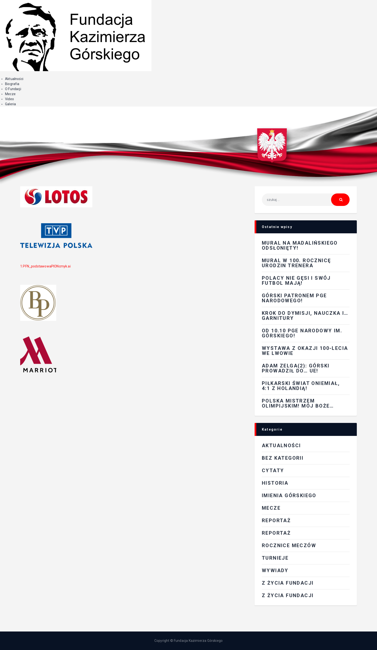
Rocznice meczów (289, 545)
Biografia (12, 84)
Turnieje (275, 558)
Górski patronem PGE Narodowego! (294, 298)
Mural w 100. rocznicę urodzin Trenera (296, 263)
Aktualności (14, 79)
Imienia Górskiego (289, 495)
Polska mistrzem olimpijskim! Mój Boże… (298, 403)
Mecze (10, 94)
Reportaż (276, 533)
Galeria (10, 104)
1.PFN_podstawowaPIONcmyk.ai (45, 266)
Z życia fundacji (288, 595)
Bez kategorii (282, 458)
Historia (275, 483)
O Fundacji (13, 89)
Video (9, 99)
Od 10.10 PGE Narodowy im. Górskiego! (302, 333)
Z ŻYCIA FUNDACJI (288, 583)
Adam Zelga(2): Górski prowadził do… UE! (295, 368)
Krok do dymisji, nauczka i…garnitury (305, 315)
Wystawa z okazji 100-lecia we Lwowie (305, 350)
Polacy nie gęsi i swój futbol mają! (296, 280)
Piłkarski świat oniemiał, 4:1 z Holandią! (301, 385)
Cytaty (273, 470)
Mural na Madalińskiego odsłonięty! (300, 245)
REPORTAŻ (276, 520)
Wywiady (275, 570)
